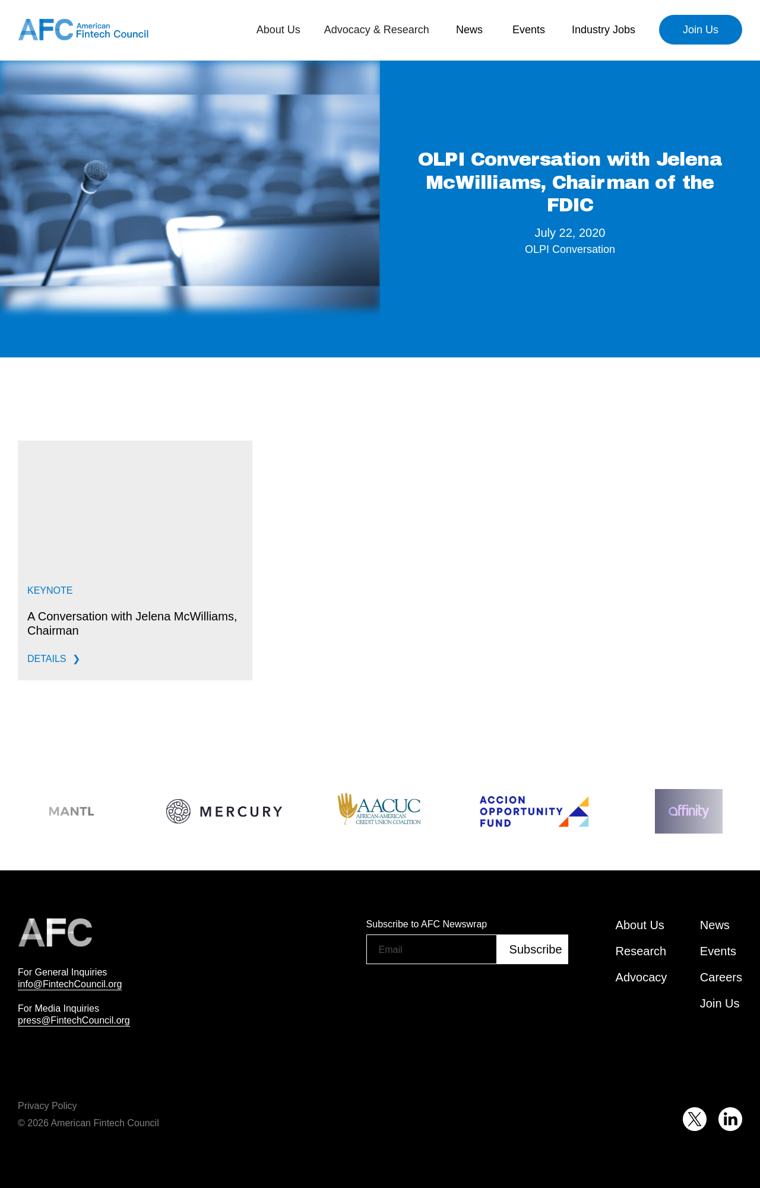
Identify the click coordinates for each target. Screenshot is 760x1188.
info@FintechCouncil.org (70, 984)
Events (528, 29)
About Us (640, 925)
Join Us (700, 29)
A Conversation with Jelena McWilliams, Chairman (132, 623)
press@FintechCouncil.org (74, 1020)
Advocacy (641, 977)
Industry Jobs (603, 29)
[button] (278, 29)
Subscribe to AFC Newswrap (426, 924)
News (469, 29)
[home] (83, 30)
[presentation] (456, 994)
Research (641, 951)
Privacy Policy (47, 1105)
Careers (721, 977)
